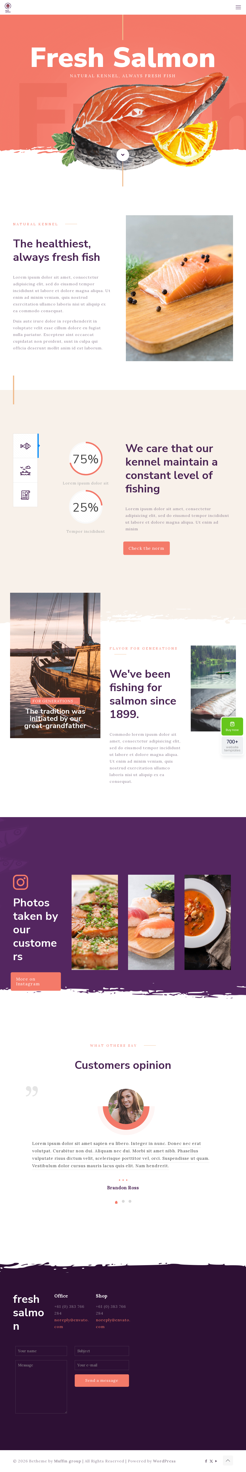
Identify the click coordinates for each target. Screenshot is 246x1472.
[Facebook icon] (206, 1461)
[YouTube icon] (216, 1461)
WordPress (164, 1461)
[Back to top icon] (228, 1460)
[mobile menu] (238, 7)
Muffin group (67, 1461)
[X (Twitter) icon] (211, 1461)
